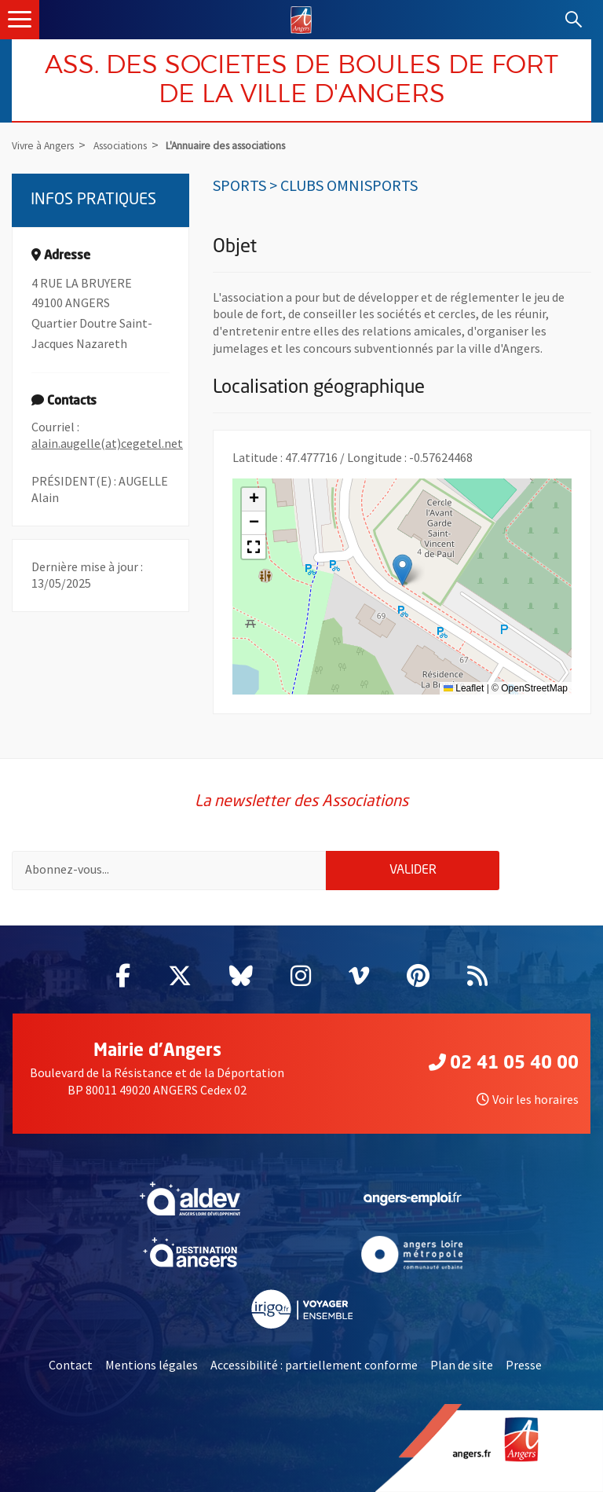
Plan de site (461, 1365)
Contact (71, 1365)
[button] (402, 570)
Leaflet (464, 688)
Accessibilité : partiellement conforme (314, 1365)
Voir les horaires (528, 1099)
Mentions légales (151, 1365)
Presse (524, 1365)
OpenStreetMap (534, 688)
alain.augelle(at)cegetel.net (107, 443)
